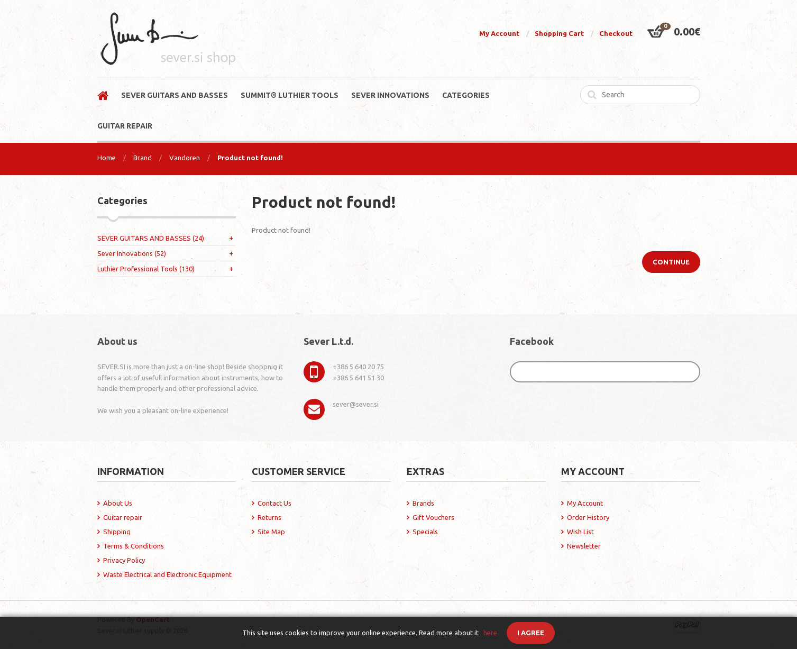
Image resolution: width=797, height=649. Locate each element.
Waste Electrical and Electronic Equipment (167, 574)
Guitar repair (122, 517)
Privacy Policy (124, 560)
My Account (499, 33)
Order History (588, 517)
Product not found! (250, 157)
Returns (269, 517)
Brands (423, 503)
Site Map (271, 531)
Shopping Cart (559, 33)
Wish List (580, 531)
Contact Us (274, 503)
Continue (671, 262)
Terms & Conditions (133, 546)
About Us (117, 503)
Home (106, 157)
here (490, 632)
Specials (425, 531)
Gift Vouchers (433, 517)
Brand (142, 157)
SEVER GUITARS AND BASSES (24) (150, 238)
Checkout (616, 33)
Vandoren (184, 157)
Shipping (117, 531)
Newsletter (584, 546)
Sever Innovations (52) (131, 253)
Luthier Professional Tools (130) (146, 268)
